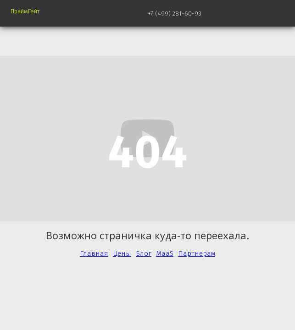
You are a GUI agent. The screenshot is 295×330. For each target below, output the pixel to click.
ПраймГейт (25, 11)
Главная (94, 253)
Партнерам (196, 253)
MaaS (164, 253)
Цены (122, 253)
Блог (143, 253)
